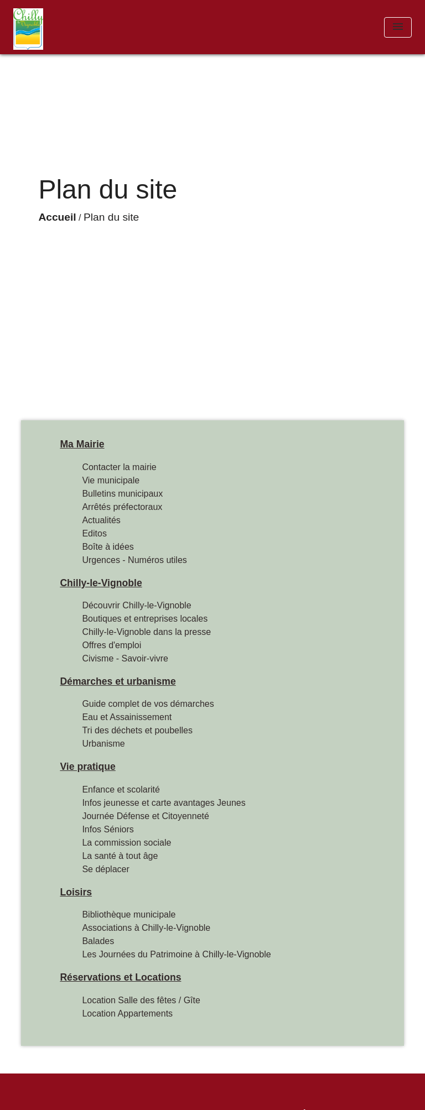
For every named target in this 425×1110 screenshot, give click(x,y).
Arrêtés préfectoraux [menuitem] (122, 507)
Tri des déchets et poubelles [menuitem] (137, 730)
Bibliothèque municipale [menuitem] (128, 914)
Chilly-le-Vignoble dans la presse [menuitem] (146, 632)
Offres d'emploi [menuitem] (111, 645)
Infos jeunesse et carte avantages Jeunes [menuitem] (163, 802)
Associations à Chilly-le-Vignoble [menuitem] (146, 927)
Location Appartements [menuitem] (127, 1013)
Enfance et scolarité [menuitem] (121, 789)
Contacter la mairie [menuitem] (119, 467)
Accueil (57, 217)
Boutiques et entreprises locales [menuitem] (145, 618)
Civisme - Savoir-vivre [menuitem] (125, 658)
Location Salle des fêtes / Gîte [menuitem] (141, 1000)
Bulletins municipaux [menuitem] (122, 493)
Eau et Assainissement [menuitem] (127, 717)
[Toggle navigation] (398, 27)
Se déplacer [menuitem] (105, 869)
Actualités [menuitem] (101, 520)
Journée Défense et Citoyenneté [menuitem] (145, 816)
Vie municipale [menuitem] (110, 480)
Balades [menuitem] (98, 941)
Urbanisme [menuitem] (103, 743)
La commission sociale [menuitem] (126, 842)
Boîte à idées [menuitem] (107, 546)
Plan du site (111, 217)
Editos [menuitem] (94, 533)
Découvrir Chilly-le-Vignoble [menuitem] (136, 605)
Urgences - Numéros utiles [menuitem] (134, 560)
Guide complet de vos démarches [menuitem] (148, 703)
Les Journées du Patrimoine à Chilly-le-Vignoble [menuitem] (176, 954)
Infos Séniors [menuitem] (107, 829)
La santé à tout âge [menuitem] (120, 856)
